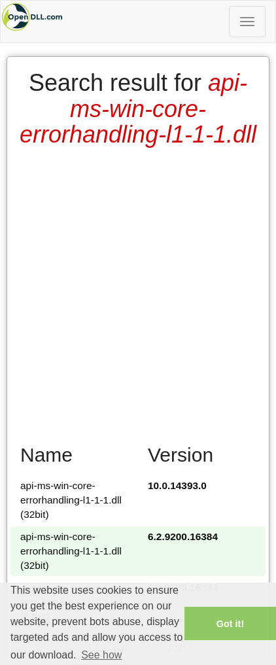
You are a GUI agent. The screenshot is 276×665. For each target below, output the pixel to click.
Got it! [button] (230, 624)
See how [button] (101, 654)
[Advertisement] (136, 291)
